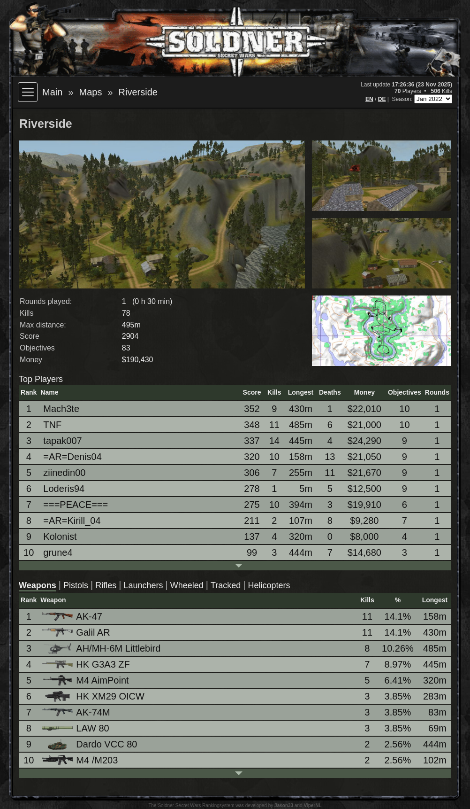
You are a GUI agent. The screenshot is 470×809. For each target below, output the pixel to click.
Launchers (143, 585)
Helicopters (269, 585)
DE (382, 99)
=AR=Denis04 (72, 456)
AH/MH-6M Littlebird (101, 648)
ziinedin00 (64, 472)
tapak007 (62, 441)
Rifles (105, 585)
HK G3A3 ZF (86, 664)
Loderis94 (63, 488)
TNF (52, 425)
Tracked (226, 585)
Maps (90, 92)
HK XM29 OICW (93, 696)
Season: (403, 99)
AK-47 (72, 616)
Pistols (75, 585)
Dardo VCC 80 (90, 744)
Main (52, 92)
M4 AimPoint (86, 680)
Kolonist (59, 536)
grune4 (57, 552)
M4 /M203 (80, 760)
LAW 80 (76, 728)
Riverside (138, 92)
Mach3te (61, 409)
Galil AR (76, 632)
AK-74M (76, 712)
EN (369, 99)
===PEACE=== (75, 504)
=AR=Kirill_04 (71, 520)
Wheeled (187, 585)
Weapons (37, 585)
